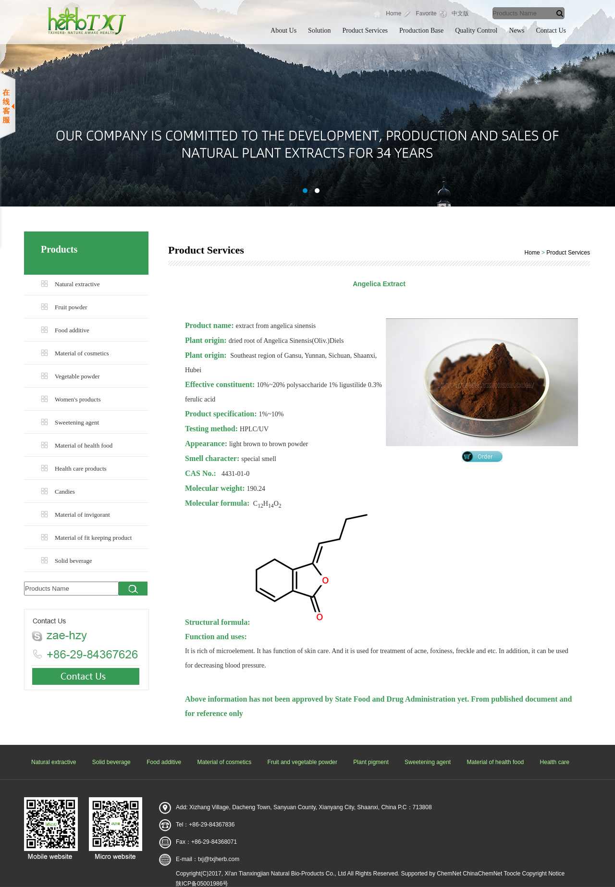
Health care (554, 762)
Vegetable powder (77, 376)
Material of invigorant (82, 514)
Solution (319, 30)
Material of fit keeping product (93, 537)
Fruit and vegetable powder (302, 762)
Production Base (421, 30)
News (517, 30)
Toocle (512, 873)
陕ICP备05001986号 (202, 883)
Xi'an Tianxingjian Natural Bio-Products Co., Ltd (284, 873)
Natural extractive (77, 284)
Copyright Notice (543, 873)
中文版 (460, 13)
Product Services (365, 30)
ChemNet (449, 873)
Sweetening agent (77, 422)
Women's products (78, 399)
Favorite (426, 13)
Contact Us (551, 30)
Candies (65, 491)
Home (393, 13)
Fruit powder (71, 307)
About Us (283, 30)
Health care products (81, 468)
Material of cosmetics (82, 353)
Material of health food (83, 445)
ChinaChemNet (482, 873)
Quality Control (476, 30)
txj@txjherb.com (218, 859)
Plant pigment (370, 762)
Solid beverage (73, 560)
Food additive (72, 330)
